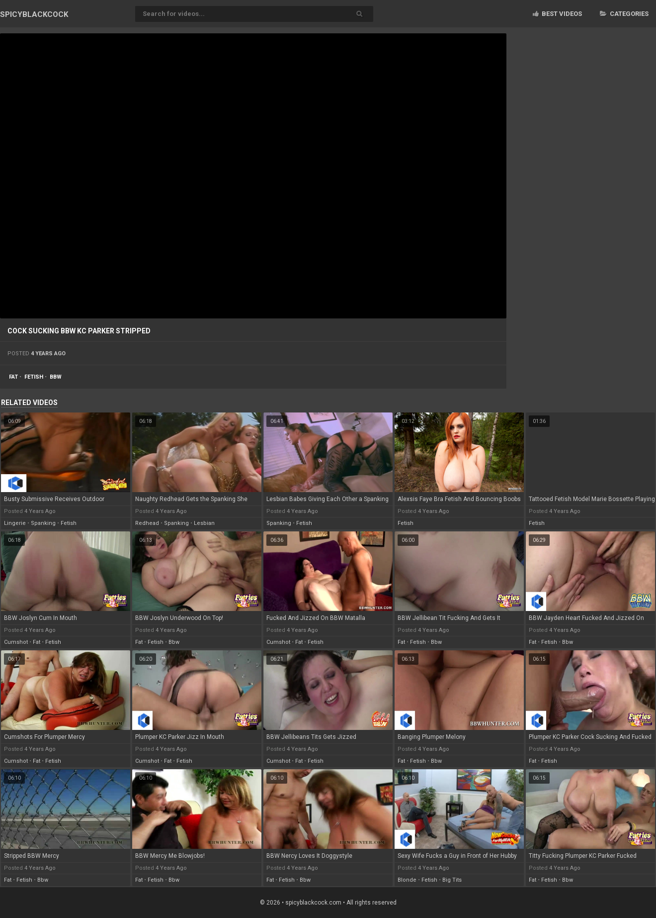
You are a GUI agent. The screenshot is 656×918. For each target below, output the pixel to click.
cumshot (16, 642)
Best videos (557, 13)
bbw (56, 377)
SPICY (34, 14)
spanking (43, 523)
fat (13, 377)
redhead (147, 523)
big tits (452, 880)
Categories (624, 13)
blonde (407, 880)
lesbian (204, 523)
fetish (33, 377)
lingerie (15, 523)
